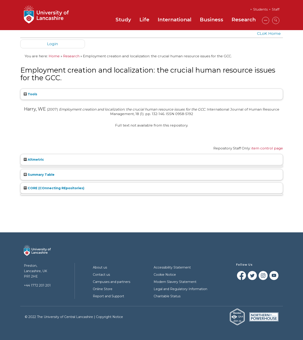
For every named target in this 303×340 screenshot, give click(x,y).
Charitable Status (167, 296)
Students (260, 9)
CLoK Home (269, 33)
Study (123, 20)
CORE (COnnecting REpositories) (54, 188)
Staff (275, 9)
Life (144, 20)
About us (100, 267)
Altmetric (34, 160)
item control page (267, 148)
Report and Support (108, 296)
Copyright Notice (109, 317)
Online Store (102, 289)
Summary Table (39, 175)
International (174, 20)
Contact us (101, 275)
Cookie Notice (165, 275)
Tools (30, 94)
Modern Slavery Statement (175, 282)
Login (52, 43)
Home (54, 56)
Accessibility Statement (172, 267)
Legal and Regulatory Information (180, 289)
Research (244, 20)
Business (211, 20)
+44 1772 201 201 (37, 285)
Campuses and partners (111, 282)
